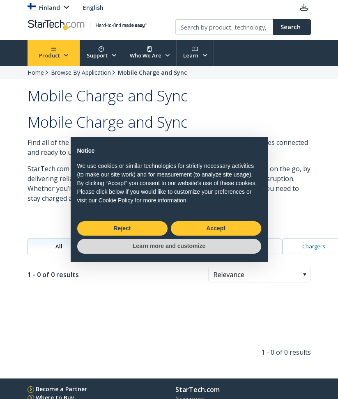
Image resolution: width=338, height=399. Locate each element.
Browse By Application (81, 72)
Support (101, 52)
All (58, 246)
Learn (195, 52)
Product (54, 52)
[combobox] (259, 274)
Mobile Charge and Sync (152, 72)
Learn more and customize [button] (169, 246)
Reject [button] (122, 228)
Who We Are (150, 52)
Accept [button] (215, 228)
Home (36, 72)
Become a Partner (61, 389)
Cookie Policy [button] (116, 200)
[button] (304, 274)
